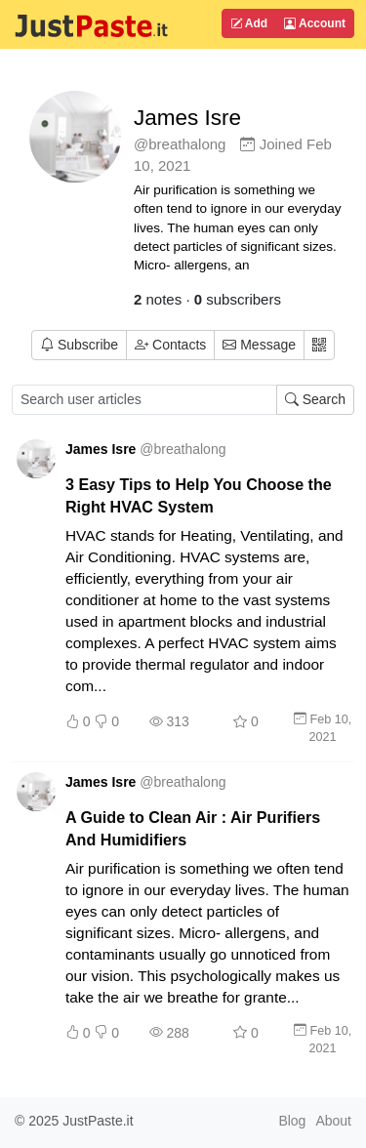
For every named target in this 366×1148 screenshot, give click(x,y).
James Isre (187, 117)
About (333, 1120)
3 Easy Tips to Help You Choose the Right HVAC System (198, 495)
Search (315, 399)
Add (248, 23)
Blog (291, 1120)
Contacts (170, 344)
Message (259, 344)
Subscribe (79, 344)
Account (315, 23)
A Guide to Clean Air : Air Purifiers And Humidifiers (192, 828)
